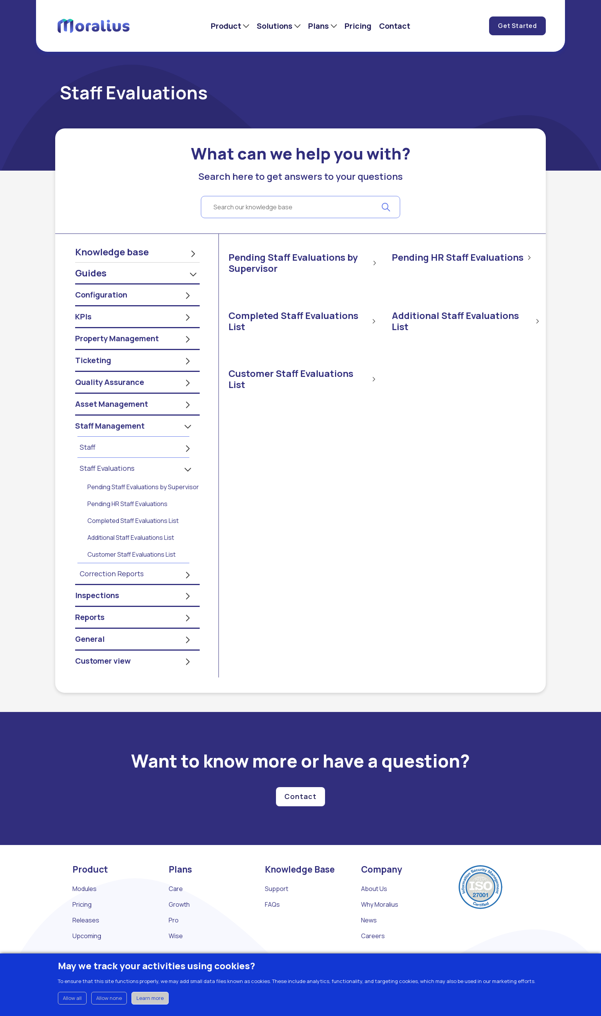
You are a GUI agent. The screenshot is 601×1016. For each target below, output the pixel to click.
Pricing (358, 26)
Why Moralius (379, 925)
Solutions (274, 26)
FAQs (272, 925)
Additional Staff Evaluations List (130, 558)
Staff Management (110, 446)
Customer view (103, 681)
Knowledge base (112, 272)
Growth (179, 925)
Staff (87, 467)
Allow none (109, 998)
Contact (394, 26)
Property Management (117, 359)
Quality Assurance (109, 403)
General (90, 659)
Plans (318, 26)
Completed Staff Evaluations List (133, 541)
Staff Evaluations (107, 488)
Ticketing (93, 381)
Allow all (72, 998)
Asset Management (111, 424)
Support (276, 909)
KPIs (83, 337)
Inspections (97, 616)
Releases (85, 941)
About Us (374, 909)
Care (176, 909)
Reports (90, 638)
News (369, 941)
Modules (84, 909)
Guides (91, 293)
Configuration (101, 315)
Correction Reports (112, 594)
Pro (174, 941)
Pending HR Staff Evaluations (127, 524)
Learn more (150, 998)
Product (226, 26)
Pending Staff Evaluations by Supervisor (143, 507)
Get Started (517, 25)
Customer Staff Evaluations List (131, 575)
